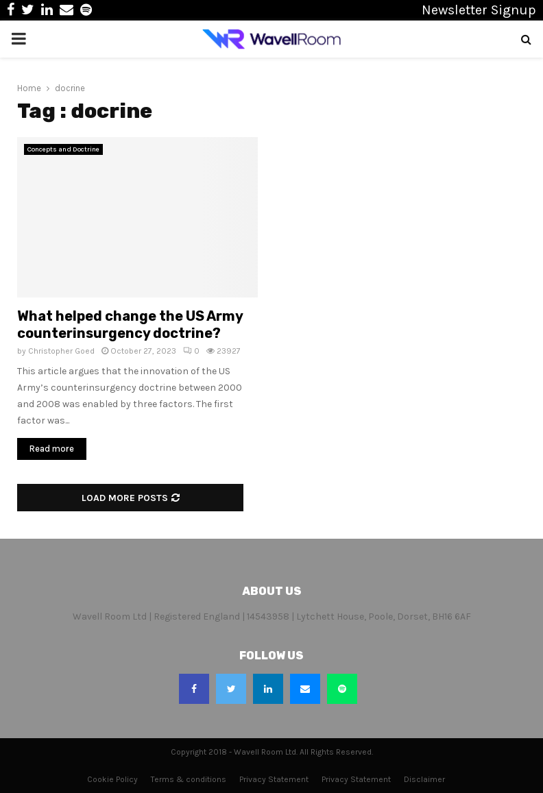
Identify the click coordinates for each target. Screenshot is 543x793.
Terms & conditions (188, 779)
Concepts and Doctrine (63, 149)
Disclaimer (424, 779)
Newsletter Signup (479, 10)
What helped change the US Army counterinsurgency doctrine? (130, 324)
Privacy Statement (274, 779)
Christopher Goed (61, 351)
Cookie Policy (112, 779)
